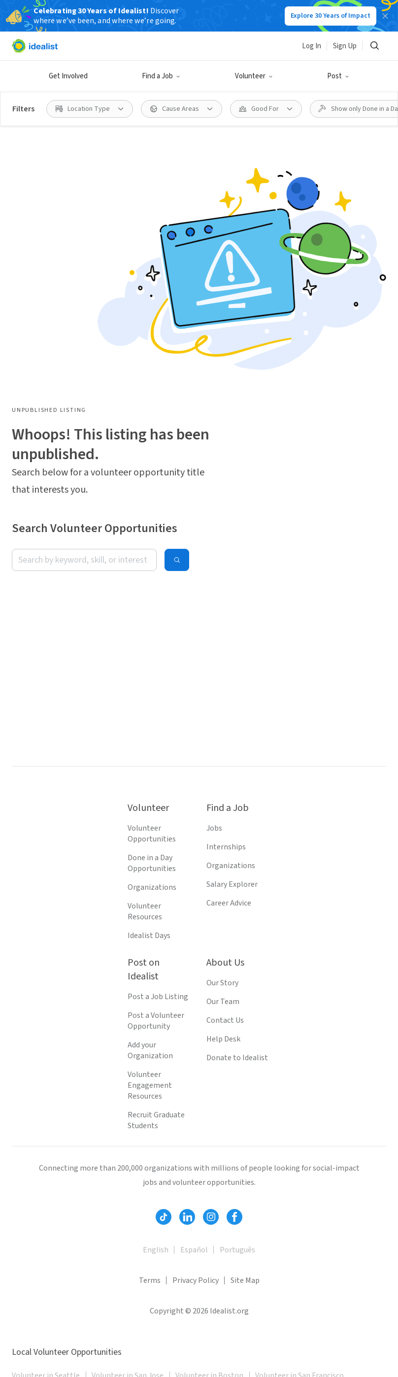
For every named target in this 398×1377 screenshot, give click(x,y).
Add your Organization (150, 1050)
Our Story (222, 982)
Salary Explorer (232, 884)
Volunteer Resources (145, 911)
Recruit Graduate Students (156, 1120)
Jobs (214, 828)
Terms (150, 1280)
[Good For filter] (266, 109)
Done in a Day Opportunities (152, 863)
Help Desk (223, 1039)
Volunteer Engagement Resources (150, 1085)
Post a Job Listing (158, 996)
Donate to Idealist (237, 1057)
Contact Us (225, 1020)
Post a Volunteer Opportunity (156, 1021)
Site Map (245, 1280)
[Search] (374, 45)
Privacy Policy (195, 1280)
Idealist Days (149, 935)
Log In (311, 46)
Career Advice (228, 903)
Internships (226, 846)
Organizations (152, 887)
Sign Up (345, 46)
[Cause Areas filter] (181, 109)
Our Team (222, 1001)
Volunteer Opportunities (152, 833)
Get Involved (68, 76)
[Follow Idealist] (163, 1217)
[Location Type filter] (89, 109)
